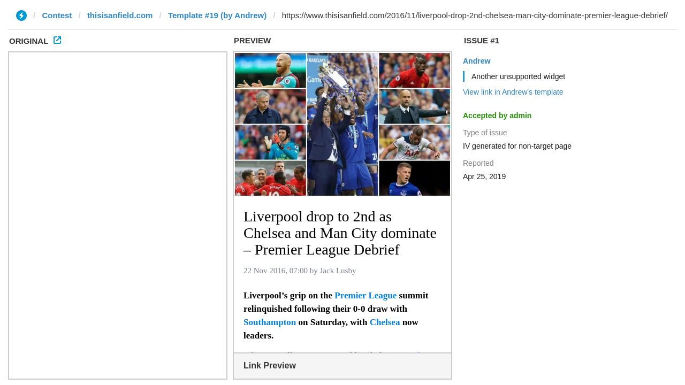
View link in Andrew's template (513, 92)
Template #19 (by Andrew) (217, 15)
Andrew (476, 61)
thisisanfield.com (120, 15)
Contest (57, 15)
